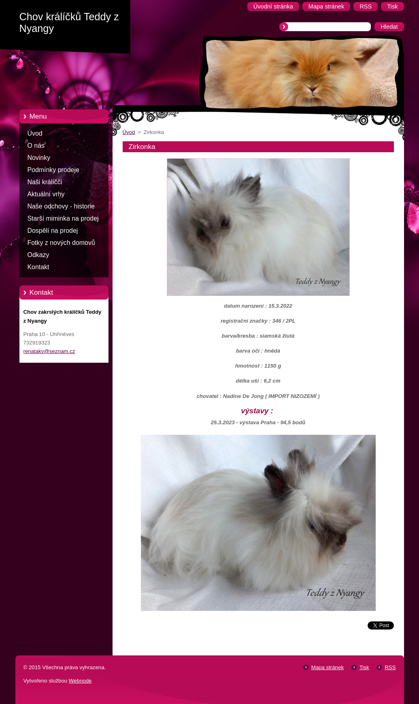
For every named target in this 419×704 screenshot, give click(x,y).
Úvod (35, 133)
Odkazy (38, 254)
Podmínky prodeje (53, 169)
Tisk (364, 667)
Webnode (80, 681)
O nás (36, 145)
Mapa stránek (327, 667)
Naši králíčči (45, 182)
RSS (390, 667)
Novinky (39, 157)
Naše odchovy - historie (61, 206)
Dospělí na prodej (53, 230)
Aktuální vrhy (46, 194)
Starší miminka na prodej (63, 218)
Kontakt (38, 267)
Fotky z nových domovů (61, 242)
